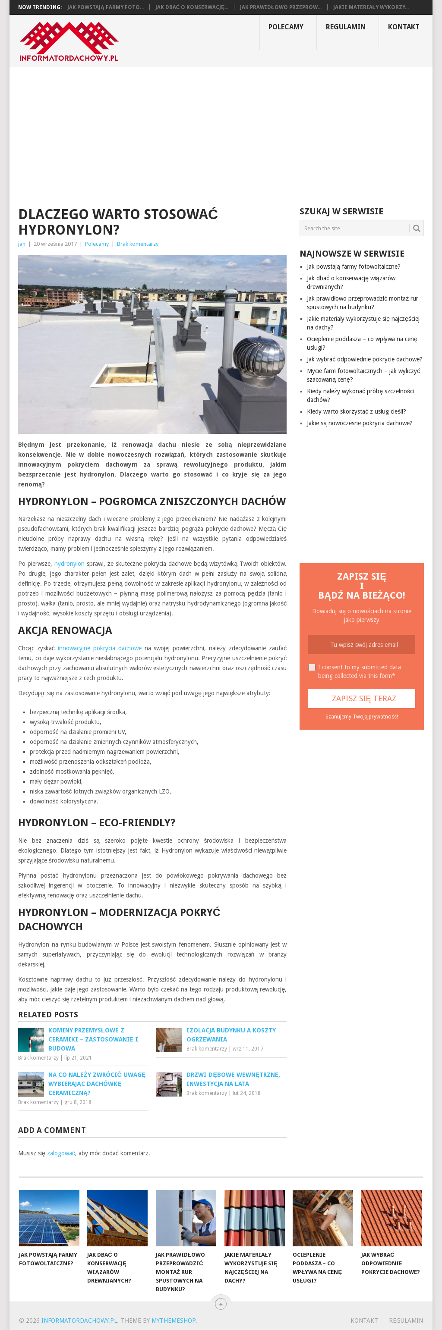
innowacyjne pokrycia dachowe (100, 648)
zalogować (61, 1153)
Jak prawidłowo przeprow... (280, 7)
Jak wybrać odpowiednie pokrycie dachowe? (365, 359)
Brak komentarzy (137, 244)
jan (21, 244)
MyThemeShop (174, 1320)
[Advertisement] (221, 132)
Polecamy (285, 27)
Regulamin (346, 27)
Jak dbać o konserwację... (192, 7)
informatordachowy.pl (79, 1320)
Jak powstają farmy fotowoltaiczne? (354, 266)
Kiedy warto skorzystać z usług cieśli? (356, 411)
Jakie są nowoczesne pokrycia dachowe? (360, 423)
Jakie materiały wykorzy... (371, 7)
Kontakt (404, 27)
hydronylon (69, 563)
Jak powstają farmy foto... (105, 7)
